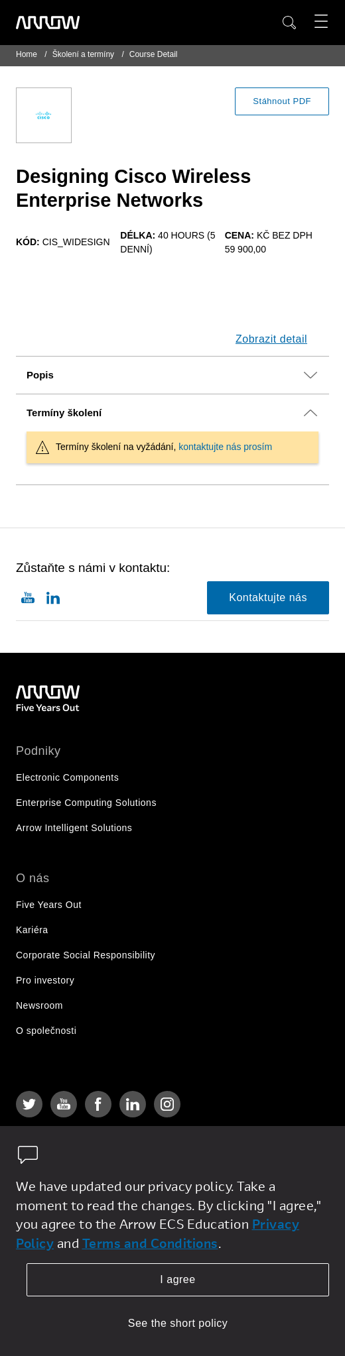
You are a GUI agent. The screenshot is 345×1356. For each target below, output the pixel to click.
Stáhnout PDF (282, 101)
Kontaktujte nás (268, 597)
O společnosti (46, 1030)
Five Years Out (49, 904)
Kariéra (32, 930)
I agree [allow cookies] (177, 1279)
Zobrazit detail (271, 339)
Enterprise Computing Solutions (86, 802)
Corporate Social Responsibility (85, 955)
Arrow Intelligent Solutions (74, 827)
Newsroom (39, 1005)
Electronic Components (67, 777)
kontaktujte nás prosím (225, 446)
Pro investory (45, 980)
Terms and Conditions (150, 1243)
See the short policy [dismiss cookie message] (178, 1323)
